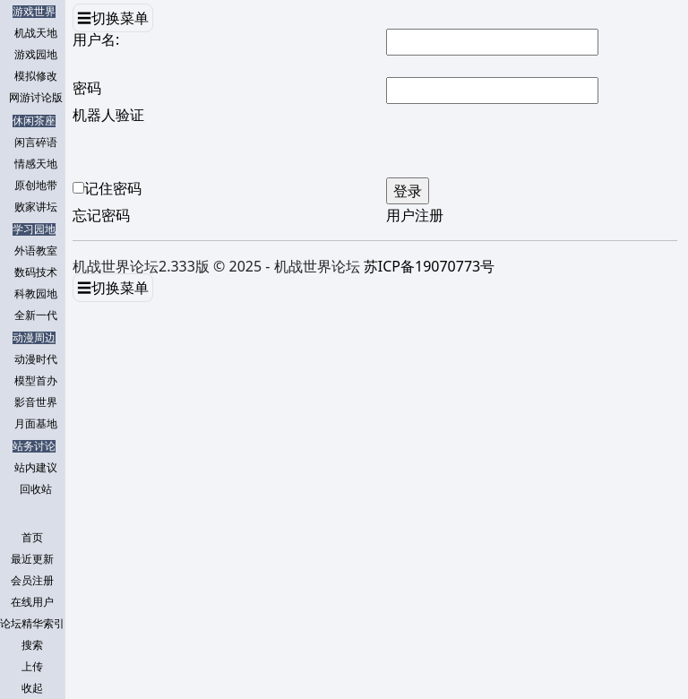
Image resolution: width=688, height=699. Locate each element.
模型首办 (35, 381)
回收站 (36, 489)
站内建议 (35, 468)
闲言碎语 (35, 142)
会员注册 (32, 580)
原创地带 (35, 185)
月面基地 (35, 424)
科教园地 (35, 294)
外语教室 (35, 251)
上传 (32, 666)
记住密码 (113, 188)
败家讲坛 (35, 207)
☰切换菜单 (113, 18)
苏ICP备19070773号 (429, 266)
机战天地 (35, 33)
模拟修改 (35, 76)
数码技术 (35, 272)
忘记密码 (101, 215)
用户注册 (414, 215)
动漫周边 (34, 338)
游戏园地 (35, 54)
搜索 (32, 645)
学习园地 (34, 229)
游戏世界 (34, 11)
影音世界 (35, 402)
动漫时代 (35, 359)
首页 (32, 537)
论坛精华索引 (32, 623)
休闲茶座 (34, 121)
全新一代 (35, 315)
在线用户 (32, 602)
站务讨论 (34, 446)
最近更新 (32, 559)
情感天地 (35, 164)
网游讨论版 (36, 97)
